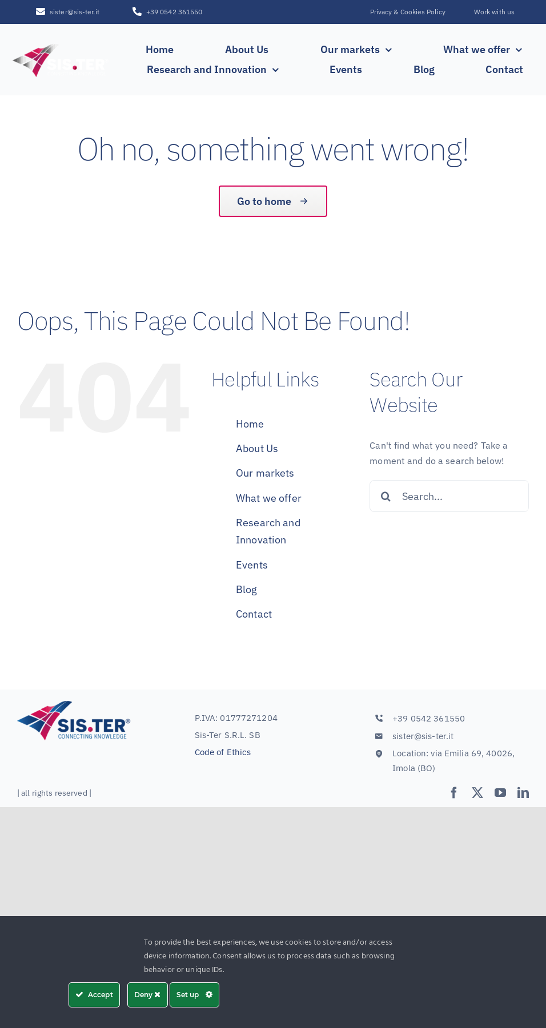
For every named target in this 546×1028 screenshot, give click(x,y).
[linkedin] (523, 793)
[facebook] (454, 793)
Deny (147, 994)
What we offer (269, 498)
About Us (257, 448)
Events (252, 564)
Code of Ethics (223, 752)
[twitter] (477, 793)
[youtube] (500, 793)
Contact (254, 613)
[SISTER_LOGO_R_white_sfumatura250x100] (61, 45)
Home (250, 423)
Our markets (265, 472)
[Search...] (449, 496)
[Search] (386, 496)
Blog (247, 589)
